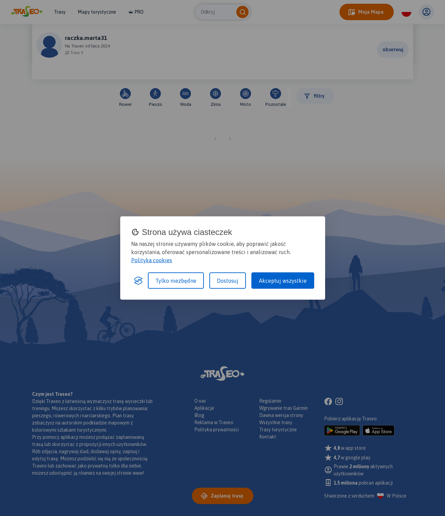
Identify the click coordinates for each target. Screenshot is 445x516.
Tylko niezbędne (175, 281)
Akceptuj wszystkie (283, 281)
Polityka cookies (151, 260)
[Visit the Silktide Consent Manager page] (138, 281)
